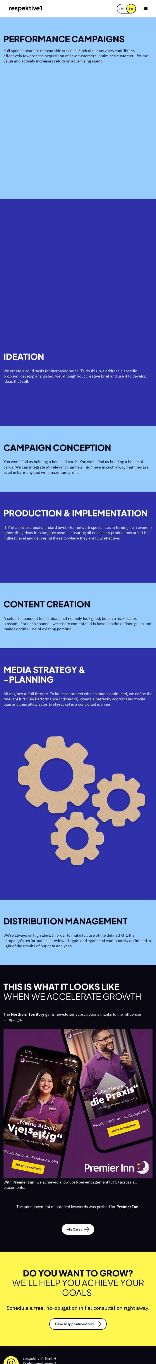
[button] (146, 8)
